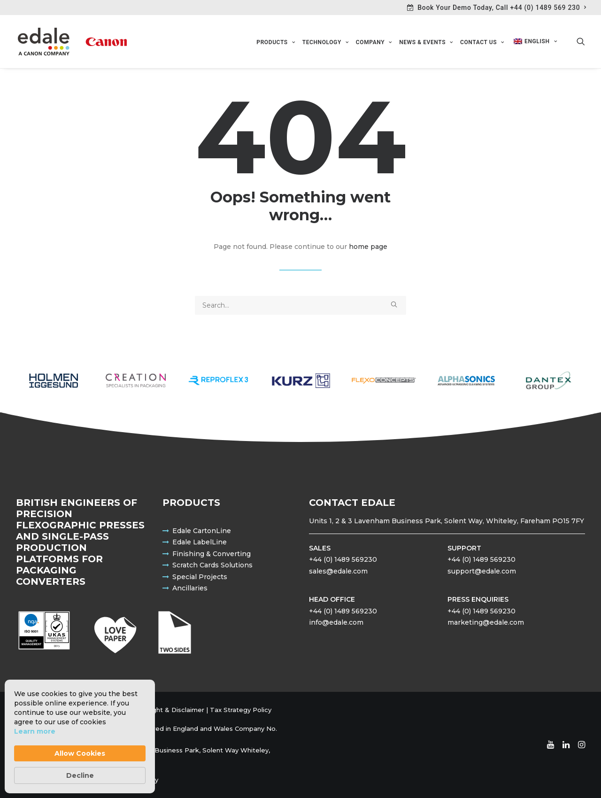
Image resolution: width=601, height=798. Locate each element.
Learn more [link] (34, 731)
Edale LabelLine (199, 542)
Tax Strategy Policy (240, 709)
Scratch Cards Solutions (212, 565)
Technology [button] (325, 42)
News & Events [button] (426, 42)
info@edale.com (336, 622)
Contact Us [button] (482, 42)
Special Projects (199, 577)
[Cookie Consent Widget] (80, 736)
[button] (581, 42)
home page (368, 247)
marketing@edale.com (485, 622)
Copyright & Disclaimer (168, 709)
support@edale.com (481, 571)
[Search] (300, 305)
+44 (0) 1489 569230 (343, 559)
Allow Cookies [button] (79, 753)
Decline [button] (80, 775)
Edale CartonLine (201, 531)
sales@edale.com (338, 571)
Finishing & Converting (211, 554)
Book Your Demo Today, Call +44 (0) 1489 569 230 (501, 7)
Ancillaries (190, 588)
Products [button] (275, 42)
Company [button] (374, 42)
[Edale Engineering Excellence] (71, 42)
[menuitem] (497, 7)
